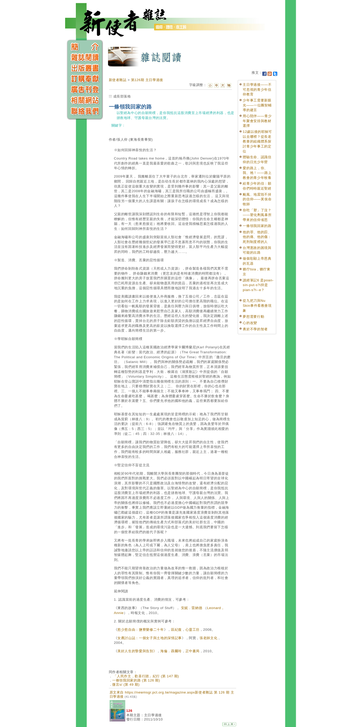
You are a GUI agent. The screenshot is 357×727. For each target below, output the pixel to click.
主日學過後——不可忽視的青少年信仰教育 (257, 89)
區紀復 (176, 630)
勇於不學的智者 (255, 329)
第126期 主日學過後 (147, 80)
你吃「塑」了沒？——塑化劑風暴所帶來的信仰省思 (257, 215)
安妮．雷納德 (191, 608)
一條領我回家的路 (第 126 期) (136, 680)
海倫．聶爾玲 (171, 651)
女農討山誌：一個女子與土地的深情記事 (149, 638)
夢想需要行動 (253, 317)
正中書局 (192, 651)
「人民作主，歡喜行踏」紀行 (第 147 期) (145, 676)
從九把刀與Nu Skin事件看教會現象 (257, 305)
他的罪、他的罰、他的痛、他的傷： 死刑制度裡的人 (257, 237)
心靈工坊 (192, 630)
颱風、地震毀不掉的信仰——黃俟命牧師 (257, 199)
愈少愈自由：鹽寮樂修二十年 (140, 630)
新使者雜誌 (118, 80)
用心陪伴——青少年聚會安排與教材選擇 (257, 121)
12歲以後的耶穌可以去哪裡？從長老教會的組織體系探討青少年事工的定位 (257, 141)
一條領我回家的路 (257, 226)
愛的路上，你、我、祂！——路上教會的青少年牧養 (257, 173)
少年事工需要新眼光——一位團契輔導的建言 (257, 105)
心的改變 (250, 323)
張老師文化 (208, 638)
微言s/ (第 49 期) (126, 684)
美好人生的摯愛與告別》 (137, 651)
